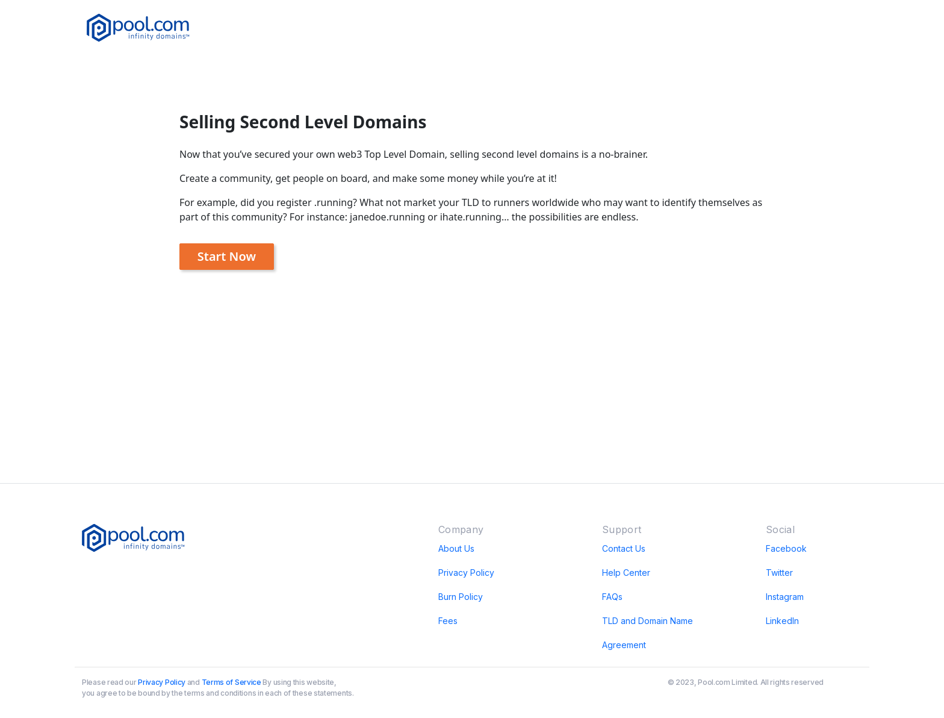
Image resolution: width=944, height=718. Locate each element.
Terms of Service (231, 682)
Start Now (226, 256)
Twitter (779, 572)
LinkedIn (782, 621)
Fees (448, 621)
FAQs (612, 597)
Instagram (785, 597)
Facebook (786, 548)
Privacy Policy (466, 572)
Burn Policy (460, 597)
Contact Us (623, 548)
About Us (456, 548)
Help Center (626, 572)
